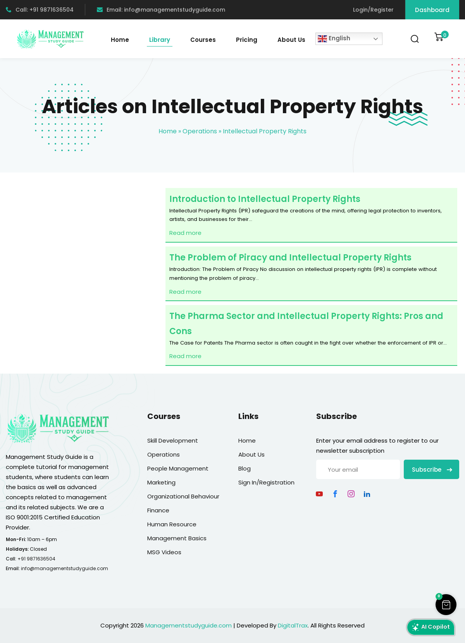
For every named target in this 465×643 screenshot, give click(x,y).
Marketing (161, 482)
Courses (203, 40)
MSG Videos (164, 552)
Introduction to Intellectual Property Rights (264, 199)
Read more (185, 233)
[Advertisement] (83, 284)
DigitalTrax (293, 625)
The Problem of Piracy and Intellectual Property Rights (290, 258)
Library (159, 40)
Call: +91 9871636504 (40, 10)
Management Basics (177, 538)
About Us (291, 40)
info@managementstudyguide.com (64, 568)
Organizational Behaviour (183, 496)
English (334, 38)
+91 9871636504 (36, 558)
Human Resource (171, 524)
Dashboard (432, 10)
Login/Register (373, 10)
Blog (244, 468)
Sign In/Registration (266, 482)
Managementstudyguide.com (188, 625)
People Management (177, 468)
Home (120, 40)
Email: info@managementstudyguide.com (161, 10)
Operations (200, 131)
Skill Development (172, 440)
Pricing (246, 40)
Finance (158, 510)
